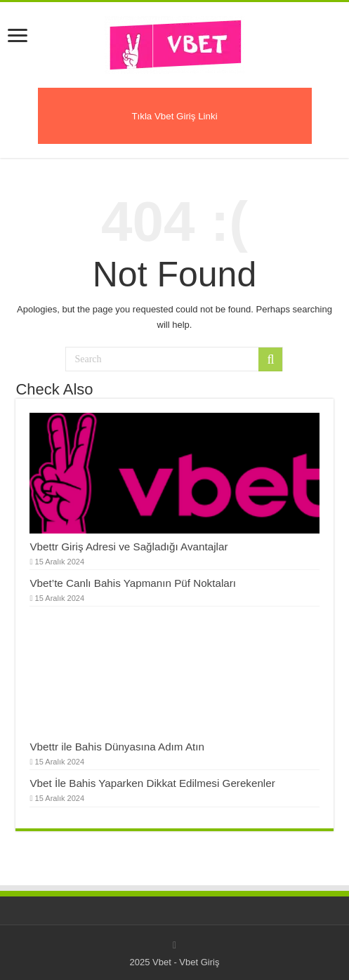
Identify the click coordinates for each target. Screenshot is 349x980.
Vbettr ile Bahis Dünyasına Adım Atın (116, 747)
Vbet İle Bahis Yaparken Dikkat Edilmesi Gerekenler (152, 783)
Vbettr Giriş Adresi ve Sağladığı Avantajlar (128, 546)
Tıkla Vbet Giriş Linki (174, 116)
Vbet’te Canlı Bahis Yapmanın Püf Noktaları (132, 583)
